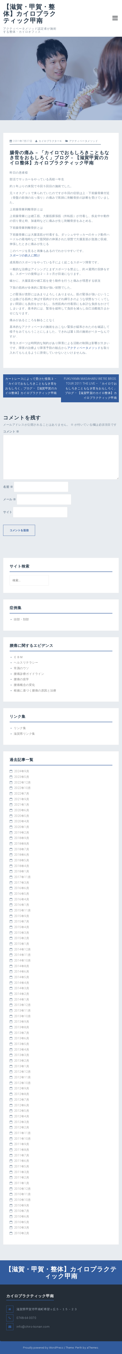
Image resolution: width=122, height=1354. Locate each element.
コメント (11, 431)
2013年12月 (22, 1005)
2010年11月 (22, 1194)
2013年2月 (21, 1060)
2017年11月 (22, 877)
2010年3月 (21, 1227)
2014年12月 (22, 949)
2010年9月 (21, 1205)
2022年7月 (21, 793)
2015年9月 (21, 916)
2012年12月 (22, 1071)
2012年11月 (22, 1077)
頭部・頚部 (21, 619)
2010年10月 (22, 1199)
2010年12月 (22, 1188)
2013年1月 (21, 1066)
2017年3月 (21, 882)
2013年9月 (21, 1021)
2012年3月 (21, 1122)
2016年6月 (21, 888)
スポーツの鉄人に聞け (25, 255)
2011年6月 (21, 1160)
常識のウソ (21, 668)
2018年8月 (21, 843)
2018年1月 (21, 871)
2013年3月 (21, 1055)
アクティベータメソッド (83, 141)
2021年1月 (21, 804)
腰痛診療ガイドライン (29, 673)
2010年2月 (21, 1233)
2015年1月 (21, 943)
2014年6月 (21, 971)
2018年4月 (21, 866)
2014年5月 (21, 977)
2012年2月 (21, 1127)
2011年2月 (21, 1177)
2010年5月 (21, 1222)
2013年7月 (21, 1033)
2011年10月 (22, 1138)
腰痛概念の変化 (24, 684)
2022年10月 (22, 788)
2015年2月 (21, 938)
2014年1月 (21, 999)
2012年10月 (22, 1083)
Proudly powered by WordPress (43, 1347)
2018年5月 (21, 860)
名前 (8, 486)
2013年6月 (21, 1038)
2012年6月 (21, 1105)
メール (9, 499)
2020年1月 (21, 827)
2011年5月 (21, 1166)
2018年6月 (21, 854)
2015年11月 (22, 910)
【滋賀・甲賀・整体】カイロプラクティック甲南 (29, 13)
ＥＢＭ (18, 657)
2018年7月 (21, 849)
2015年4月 (21, 927)
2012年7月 (21, 1099)
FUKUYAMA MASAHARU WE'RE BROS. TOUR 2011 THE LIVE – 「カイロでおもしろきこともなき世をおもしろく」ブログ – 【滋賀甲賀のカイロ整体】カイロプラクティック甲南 (90, 388)
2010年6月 (21, 1216)
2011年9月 (21, 1144)
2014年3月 (21, 988)
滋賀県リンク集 (24, 733)
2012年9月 (21, 1088)
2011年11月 (22, 1133)
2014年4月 (21, 982)
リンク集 (20, 728)
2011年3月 (21, 1172)
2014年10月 (22, 960)
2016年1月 (21, 904)
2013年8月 (21, 1027)
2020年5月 (21, 816)
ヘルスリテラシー (26, 662)
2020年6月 (21, 810)
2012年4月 (21, 1116)
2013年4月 (21, 1049)
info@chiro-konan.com (33, 1326)
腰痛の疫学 (21, 679)
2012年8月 (21, 1094)
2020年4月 (21, 821)
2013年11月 (22, 1010)
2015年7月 (21, 921)
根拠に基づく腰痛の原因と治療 (35, 690)
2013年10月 (22, 1016)
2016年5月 (21, 893)
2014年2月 (21, 994)
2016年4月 (21, 899)
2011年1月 (21, 1183)
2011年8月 (21, 1149)
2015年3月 (21, 932)
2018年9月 (21, 838)
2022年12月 (22, 782)
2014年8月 (21, 966)
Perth (78, 1347)
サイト (7, 512)
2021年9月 (21, 799)
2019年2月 (21, 832)
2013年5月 (21, 1044)
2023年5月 (21, 777)
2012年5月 (21, 1110)
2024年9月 (21, 771)
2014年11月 (22, 955)
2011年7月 (21, 1155)
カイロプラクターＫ (50, 141)
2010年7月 (21, 1211)
